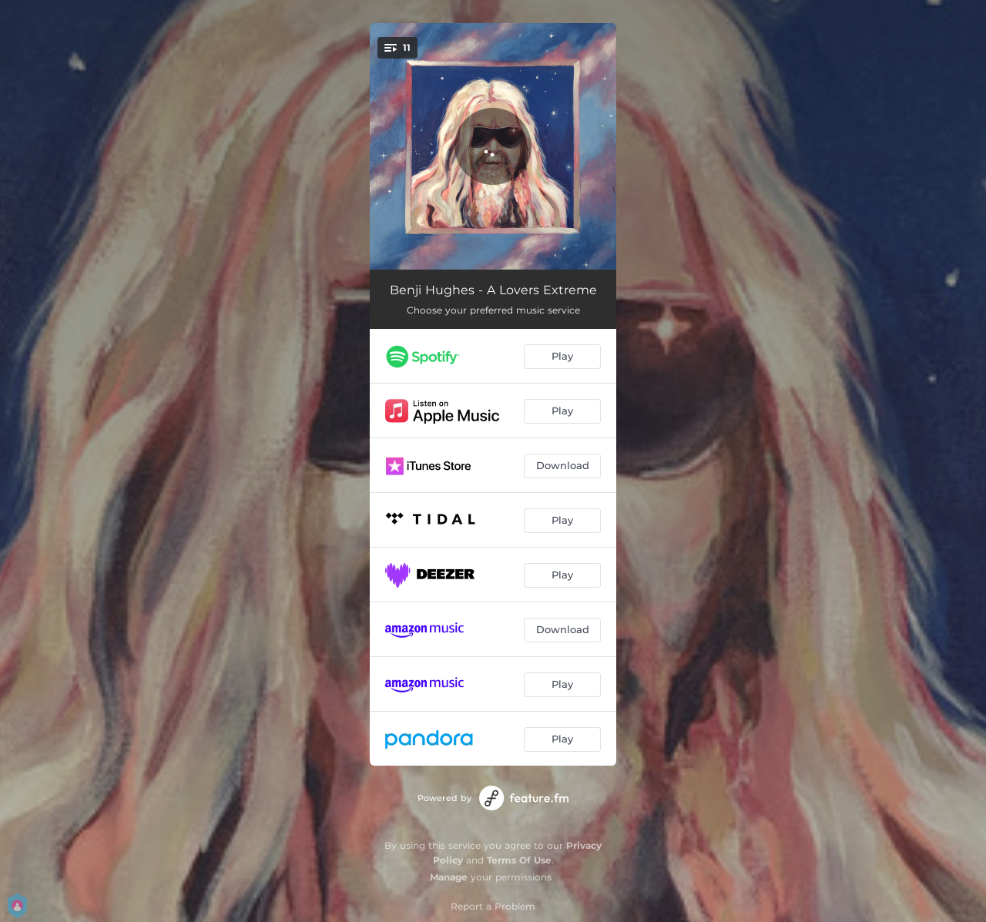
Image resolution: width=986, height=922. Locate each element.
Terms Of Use (519, 860)
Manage (449, 877)
